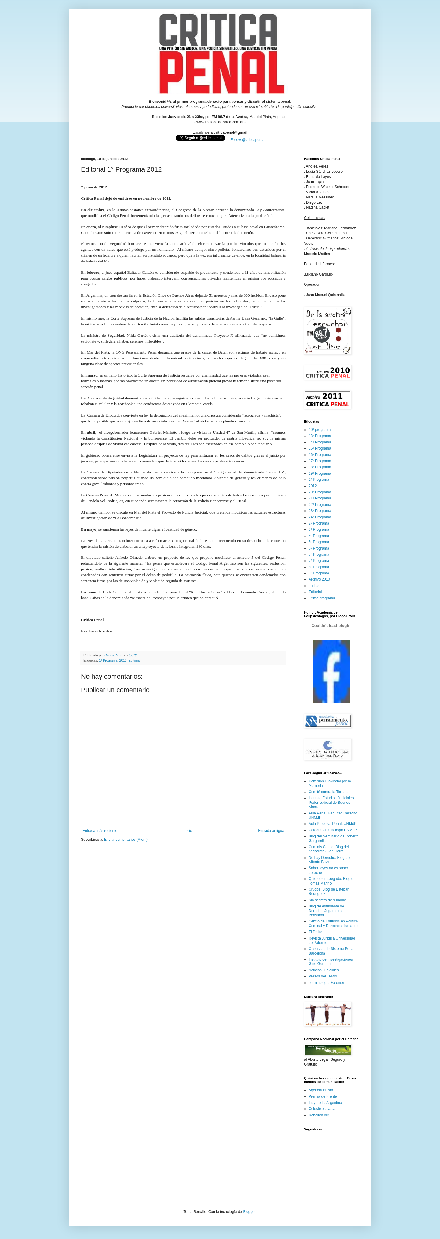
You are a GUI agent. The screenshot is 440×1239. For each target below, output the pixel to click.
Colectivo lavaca (322, 1109)
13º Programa (320, 436)
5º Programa (319, 542)
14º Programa (320, 442)
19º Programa (320, 473)
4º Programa (319, 536)
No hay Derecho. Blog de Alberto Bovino (329, 859)
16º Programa (320, 455)
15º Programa (320, 448)
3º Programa (319, 529)
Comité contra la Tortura (328, 792)
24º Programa (320, 517)
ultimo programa (322, 598)
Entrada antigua (271, 831)
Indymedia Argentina (325, 1102)
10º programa (320, 430)
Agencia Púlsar (321, 1090)
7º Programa (319, 560)
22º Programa (320, 505)
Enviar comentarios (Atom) (126, 839)
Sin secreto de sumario (327, 900)
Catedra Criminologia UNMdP (333, 830)
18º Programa (320, 467)
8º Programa (319, 567)
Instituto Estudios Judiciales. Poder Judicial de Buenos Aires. (332, 802)
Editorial (134, 660)
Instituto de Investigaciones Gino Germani (331, 961)
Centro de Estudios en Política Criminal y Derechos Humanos (333, 923)
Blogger (249, 1212)
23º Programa (320, 511)
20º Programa (320, 492)
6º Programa (319, 548)
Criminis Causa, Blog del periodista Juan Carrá (329, 849)
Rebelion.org (319, 1115)
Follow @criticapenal (247, 140)
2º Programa (319, 523)
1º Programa (108, 660)
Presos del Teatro (323, 976)
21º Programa (320, 498)
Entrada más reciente (99, 831)
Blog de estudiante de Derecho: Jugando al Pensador (326, 910)
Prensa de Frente (323, 1096)
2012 (123, 660)
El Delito (315, 932)
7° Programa (319, 554)
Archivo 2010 (319, 579)
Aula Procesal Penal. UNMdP (333, 824)
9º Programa (319, 573)
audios (314, 586)
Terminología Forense (326, 983)
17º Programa (320, 461)
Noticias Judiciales (324, 970)
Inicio (188, 831)
